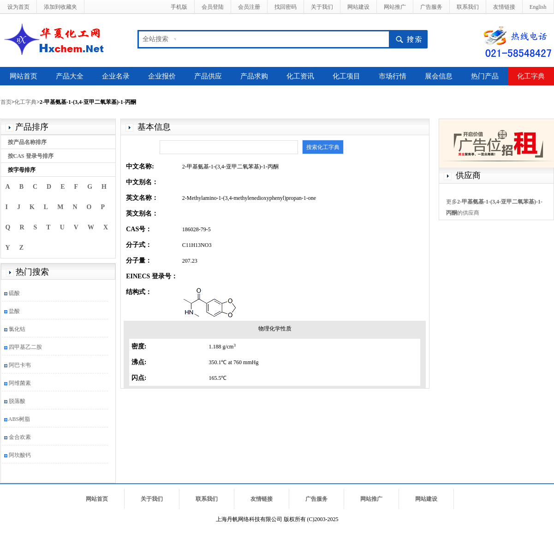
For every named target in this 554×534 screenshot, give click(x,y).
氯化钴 (17, 329)
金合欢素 (20, 437)
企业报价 (162, 76)
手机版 (179, 7)
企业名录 (116, 76)
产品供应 (208, 76)
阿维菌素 (20, 383)
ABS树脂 (19, 419)
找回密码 (285, 7)
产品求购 (254, 76)
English (538, 7)
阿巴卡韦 (20, 365)
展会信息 (439, 76)
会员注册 (249, 7)
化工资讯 (300, 76)
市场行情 (392, 76)
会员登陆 (213, 7)
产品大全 (69, 76)
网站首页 (23, 76)
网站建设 (358, 7)
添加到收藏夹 (60, 7)
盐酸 (14, 311)
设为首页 (18, 7)
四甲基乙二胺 (25, 347)
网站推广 (395, 7)
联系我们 (468, 7)
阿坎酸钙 (20, 455)
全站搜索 (155, 39)
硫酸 (14, 293)
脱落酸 (17, 401)
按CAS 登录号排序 (31, 156)
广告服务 (431, 7)
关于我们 (322, 7)
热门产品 (485, 76)
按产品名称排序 (27, 142)
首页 (6, 102)
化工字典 (531, 76)
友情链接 (504, 7)
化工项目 (346, 76)
